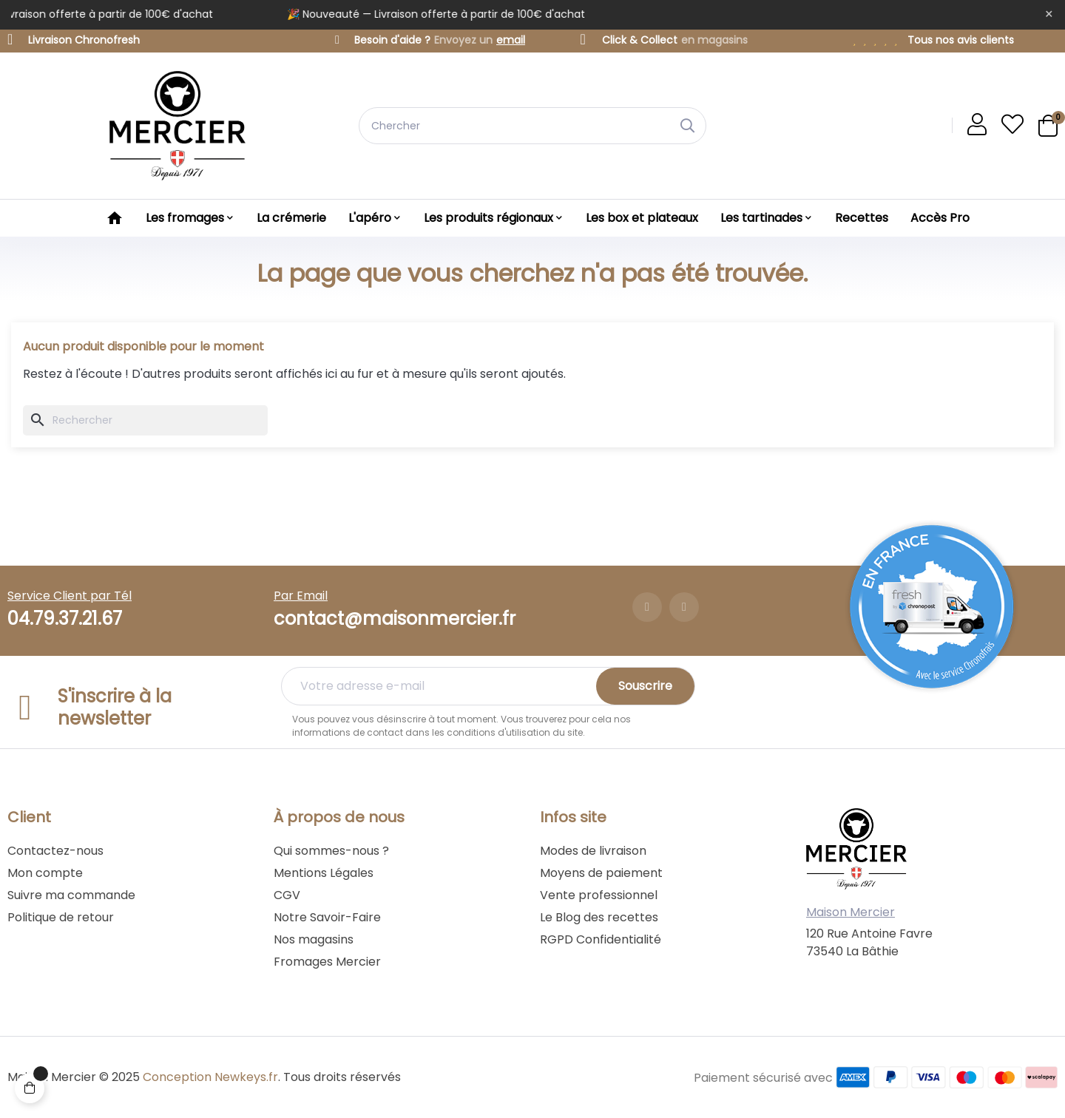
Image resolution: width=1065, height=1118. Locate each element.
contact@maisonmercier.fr (394, 618)
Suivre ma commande (71, 895)
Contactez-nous (55, 850)
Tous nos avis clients (960, 40)
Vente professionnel (598, 895)
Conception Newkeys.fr (210, 1076)
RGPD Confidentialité (600, 939)
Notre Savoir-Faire (327, 917)
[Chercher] (145, 420)
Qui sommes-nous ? (331, 850)
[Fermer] (1049, 14)
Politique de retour (60, 917)
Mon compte (45, 872)
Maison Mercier (850, 912)
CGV (287, 895)
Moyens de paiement (601, 872)
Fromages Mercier (327, 961)
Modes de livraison (593, 850)
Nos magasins (314, 939)
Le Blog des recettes (599, 917)
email (510, 40)
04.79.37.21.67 (64, 618)
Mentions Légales (323, 872)
